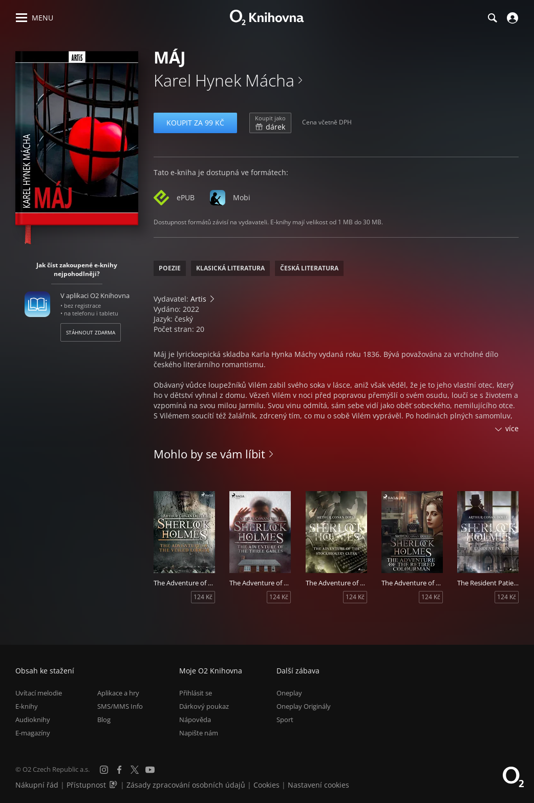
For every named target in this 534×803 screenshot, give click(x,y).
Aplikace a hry (118, 693)
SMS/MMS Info (120, 706)
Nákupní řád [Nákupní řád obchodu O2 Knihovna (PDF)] (36, 785)
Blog (104, 719)
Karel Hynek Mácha (224, 80)
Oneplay (289, 693)
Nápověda (195, 719)
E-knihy (26, 706)
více (512, 428)
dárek (270, 123)
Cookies (266, 785)
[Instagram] (104, 769)
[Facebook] (119, 769)
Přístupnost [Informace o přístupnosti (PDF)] (86, 785)
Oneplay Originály (303, 706)
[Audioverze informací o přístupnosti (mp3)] (114, 785)
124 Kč (203, 597)
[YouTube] (150, 769)
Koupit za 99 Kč (195, 123)
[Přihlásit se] (511, 18)
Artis (198, 299)
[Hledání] (492, 18)
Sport (284, 719)
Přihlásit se (195, 693)
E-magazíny (32, 732)
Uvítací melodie (38, 693)
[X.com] (134, 769)
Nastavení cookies (318, 785)
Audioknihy (32, 719)
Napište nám (198, 732)
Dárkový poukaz (204, 706)
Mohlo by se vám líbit (209, 453)
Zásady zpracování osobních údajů (185, 785)
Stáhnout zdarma (90, 332)
